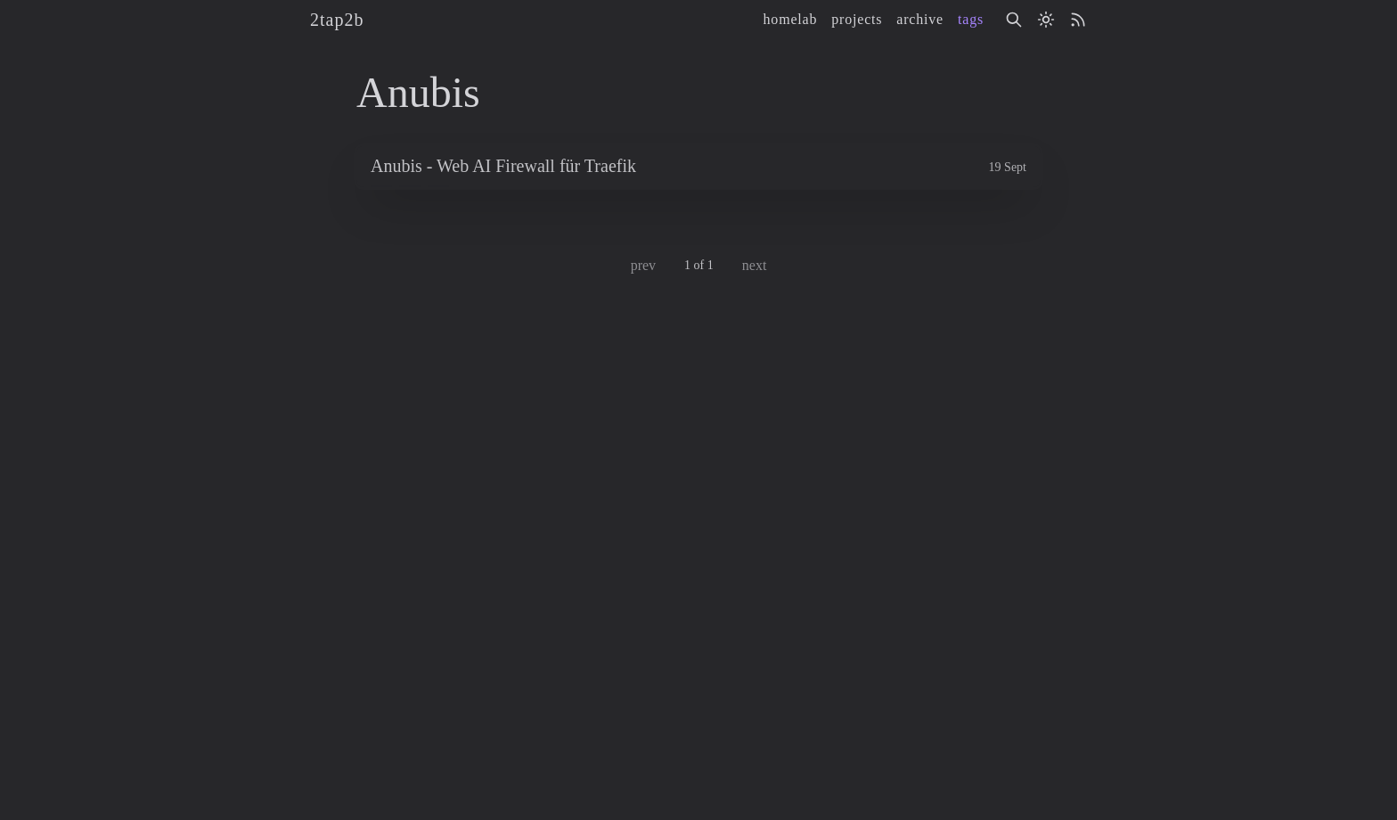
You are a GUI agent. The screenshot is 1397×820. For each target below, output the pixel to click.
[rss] (1078, 20)
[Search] (1014, 20)
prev (643, 265)
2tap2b (337, 19)
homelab (791, 19)
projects (856, 19)
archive (920, 19)
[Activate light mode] (1046, 20)
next (754, 265)
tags (971, 19)
